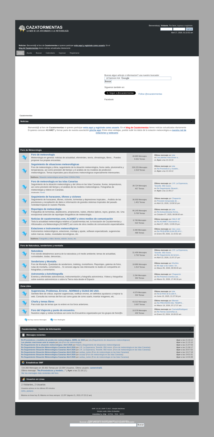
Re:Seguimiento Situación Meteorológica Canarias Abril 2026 (48, 347)
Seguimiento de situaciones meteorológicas (55, 164)
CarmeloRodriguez (180, 309)
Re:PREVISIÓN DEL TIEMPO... (170, 303)
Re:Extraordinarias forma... (168, 212)
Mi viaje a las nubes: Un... (167, 266)
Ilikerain (175, 301)
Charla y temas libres (42, 301)
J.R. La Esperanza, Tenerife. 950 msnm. (96, 347)
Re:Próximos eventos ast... (168, 277)
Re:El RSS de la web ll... (167, 294)
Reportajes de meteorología (46, 209)
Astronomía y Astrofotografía (47, 274)
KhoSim (175, 263)
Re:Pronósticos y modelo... (168, 169)
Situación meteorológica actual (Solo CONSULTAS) (59, 177)
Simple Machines (118, 408)
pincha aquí (95, 130)
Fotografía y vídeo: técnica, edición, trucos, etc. (57, 239)
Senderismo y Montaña (43, 261)
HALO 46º (176, 219)
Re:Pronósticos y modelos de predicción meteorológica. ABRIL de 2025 (53, 340)
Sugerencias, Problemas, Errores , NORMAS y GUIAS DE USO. (65, 291)
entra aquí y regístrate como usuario (89, 45)
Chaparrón (176, 198)
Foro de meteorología (43, 154)
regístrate (188, 26)
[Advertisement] (107, 12)
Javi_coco (176, 229)
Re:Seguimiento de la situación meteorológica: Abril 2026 (46, 345)
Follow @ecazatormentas (150, 94)
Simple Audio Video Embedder (108, 411)
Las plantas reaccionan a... (168, 157)
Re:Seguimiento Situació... (168, 188)
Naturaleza (37, 251)
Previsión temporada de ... (168, 201)
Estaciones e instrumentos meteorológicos (54, 228)
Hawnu (79, 345)
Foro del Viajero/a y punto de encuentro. (53, 310)
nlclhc (23, 391)
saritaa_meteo (85, 352)
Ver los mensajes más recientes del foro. (40, 373)
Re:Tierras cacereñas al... (167, 312)
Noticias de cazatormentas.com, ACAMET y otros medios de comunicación (72, 219)
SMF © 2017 (106, 408)
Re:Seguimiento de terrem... (168, 255)
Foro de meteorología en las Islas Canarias (54, 181)
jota (173, 155)
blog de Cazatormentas (28, 48)
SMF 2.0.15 (96, 408)
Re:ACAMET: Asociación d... (169, 222)
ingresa (180, 26)
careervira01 (96, 368)
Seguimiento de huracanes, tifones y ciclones (56, 197)
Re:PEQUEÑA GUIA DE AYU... (170, 231)
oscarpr (82, 355)
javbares (30, 391)
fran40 (42, 192)
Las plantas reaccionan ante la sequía (38, 342)
